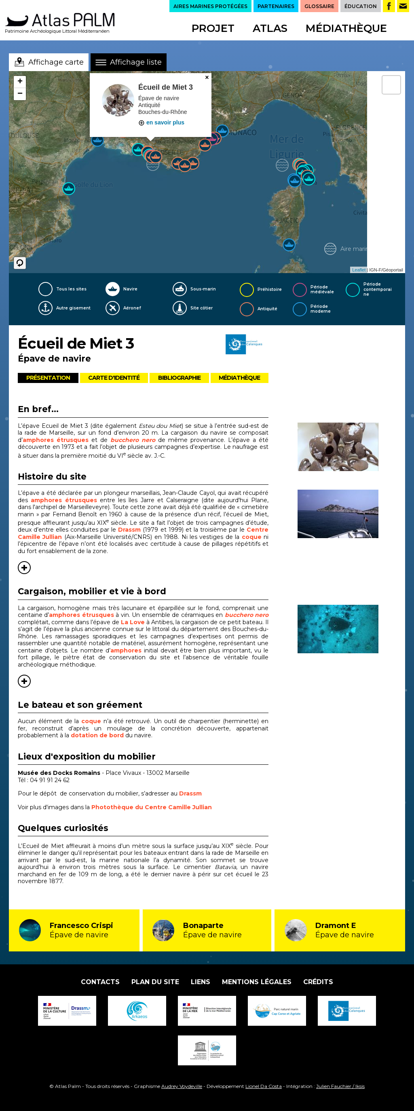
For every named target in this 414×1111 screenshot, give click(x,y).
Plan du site (155, 982)
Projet (213, 28)
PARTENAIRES (276, 6)
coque (253, 537)
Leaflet (358, 269)
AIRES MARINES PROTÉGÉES (210, 6)
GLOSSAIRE (319, 6)
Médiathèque (346, 28)
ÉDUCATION (360, 6)
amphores (126, 650)
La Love (133, 622)
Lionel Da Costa (263, 1086)
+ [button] (20, 82)
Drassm (130, 529)
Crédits (318, 982)
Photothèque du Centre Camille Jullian (151, 807)
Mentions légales (256, 982)
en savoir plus (161, 122)
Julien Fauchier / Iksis (340, 1086)
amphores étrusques (56, 440)
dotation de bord (97, 735)
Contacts (100, 982)
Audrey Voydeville (181, 1086)
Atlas (270, 28)
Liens (200, 982)
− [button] (20, 94)
